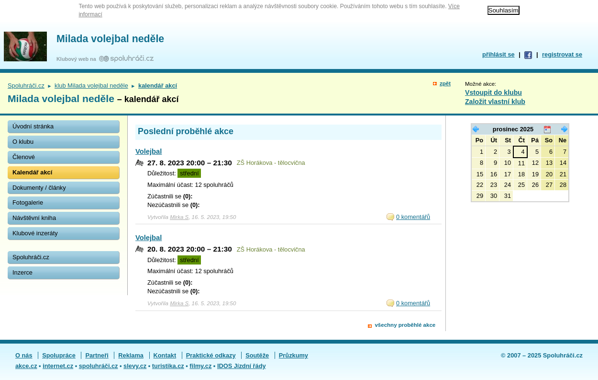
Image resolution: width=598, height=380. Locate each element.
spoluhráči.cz (98, 365)
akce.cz (26, 365)
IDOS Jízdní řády (241, 365)
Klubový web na (77, 59)
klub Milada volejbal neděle (91, 85)
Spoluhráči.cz (26, 85)
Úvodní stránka (33, 126)
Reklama (131, 355)
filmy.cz (200, 365)
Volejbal (148, 151)
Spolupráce (59, 355)
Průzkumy (293, 355)
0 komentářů (413, 216)
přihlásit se (498, 54)
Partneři (96, 355)
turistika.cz (168, 365)
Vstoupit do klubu (493, 92)
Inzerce (22, 272)
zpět (445, 83)
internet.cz (58, 365)
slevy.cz (134, 365)
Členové (23, 157)
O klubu (22, 141)
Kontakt (165, 355)
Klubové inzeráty (35, 233)
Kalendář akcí (32, 172)
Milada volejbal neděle (110, 39)
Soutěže (257, 355)
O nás (24, 355)
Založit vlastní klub (495, 101)
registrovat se (562, 54)
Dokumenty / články (39, 187)
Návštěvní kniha (34, 217)
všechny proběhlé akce (405, 325)
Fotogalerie (27, 202)
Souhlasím (503, 10)
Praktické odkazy (211, 355)
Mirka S (179, 217)
